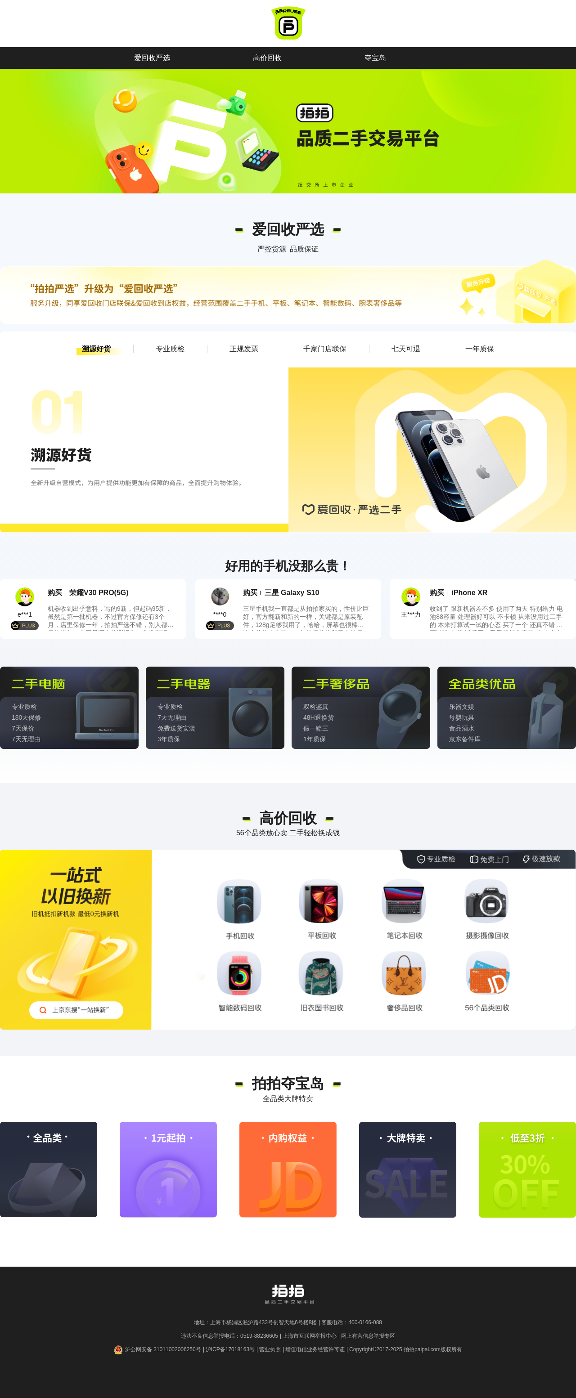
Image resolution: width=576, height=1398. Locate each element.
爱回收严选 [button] (152, 58)
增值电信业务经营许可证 (315, 1349)
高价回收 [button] (267, 58)
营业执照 (270, 1349)
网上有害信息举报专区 (368, 1336)
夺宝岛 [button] (375, 58)
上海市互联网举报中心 (310, 1336)
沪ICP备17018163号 (230, 1349)
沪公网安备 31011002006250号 (157, 1349)
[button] (96, 349)
